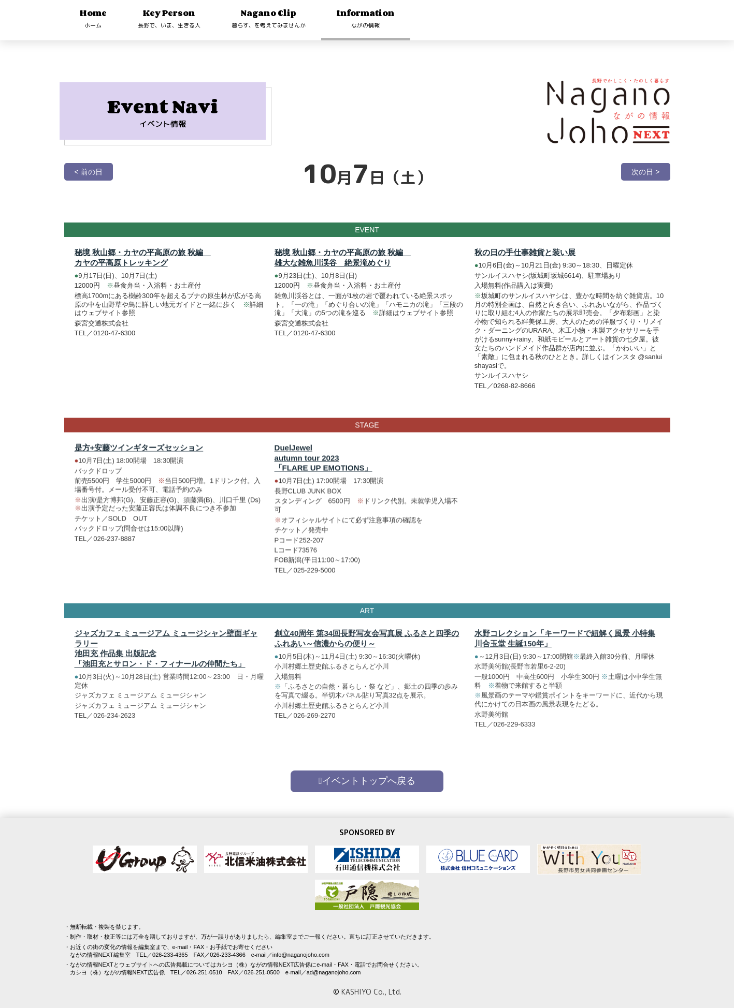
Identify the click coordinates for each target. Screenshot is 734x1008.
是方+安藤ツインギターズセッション (139, 456)
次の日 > (645, 172)
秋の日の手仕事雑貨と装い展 (524, 252)
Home (93, 18)
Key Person (169, 18)
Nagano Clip (269, 18)
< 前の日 (89, 172)
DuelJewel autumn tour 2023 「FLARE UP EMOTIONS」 (323, 466)
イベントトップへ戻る (367, 781)
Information (366, 18)
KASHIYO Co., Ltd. (371, 992)
